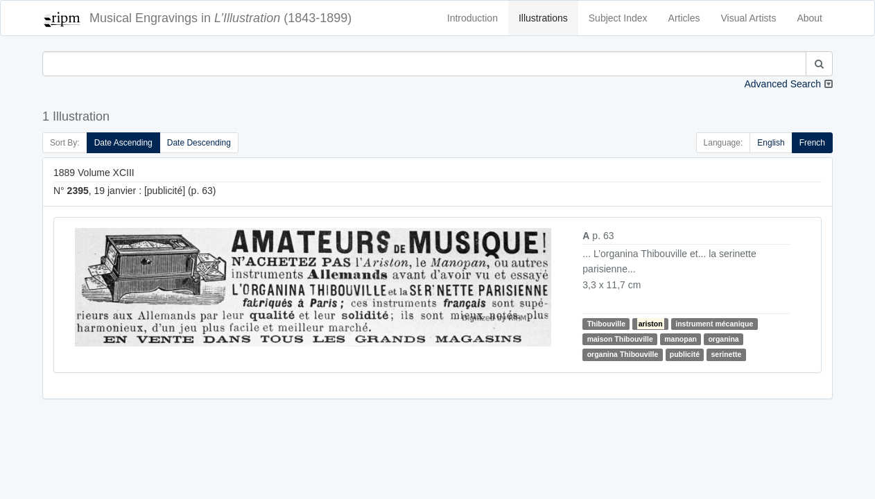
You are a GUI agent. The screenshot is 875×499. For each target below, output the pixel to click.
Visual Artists (749, 18)
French (812, 143)
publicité (685, 354)
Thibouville (606, 323)
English (770, 143)
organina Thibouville (623, 354)
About (809, 18)
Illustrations (543, 18)
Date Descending (199, 143)
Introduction (472, 18)
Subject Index (618, 18)
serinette (726, 354)
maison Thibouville (620, 339)
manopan (680, 339)
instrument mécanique (714, 323)
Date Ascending (123, 143)
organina (723, 339)
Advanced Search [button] (782, 83)
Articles (684, 18)
